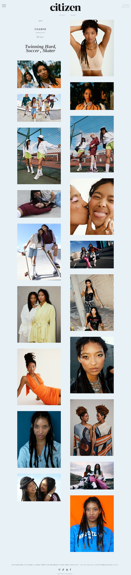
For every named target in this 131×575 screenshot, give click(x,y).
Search (73, 15)
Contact (62, 15)
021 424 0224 (85, 565)
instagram (126, 5)
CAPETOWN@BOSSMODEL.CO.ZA (106, 565)
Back (40, 21)
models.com (125, 7)
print (41, 37)
